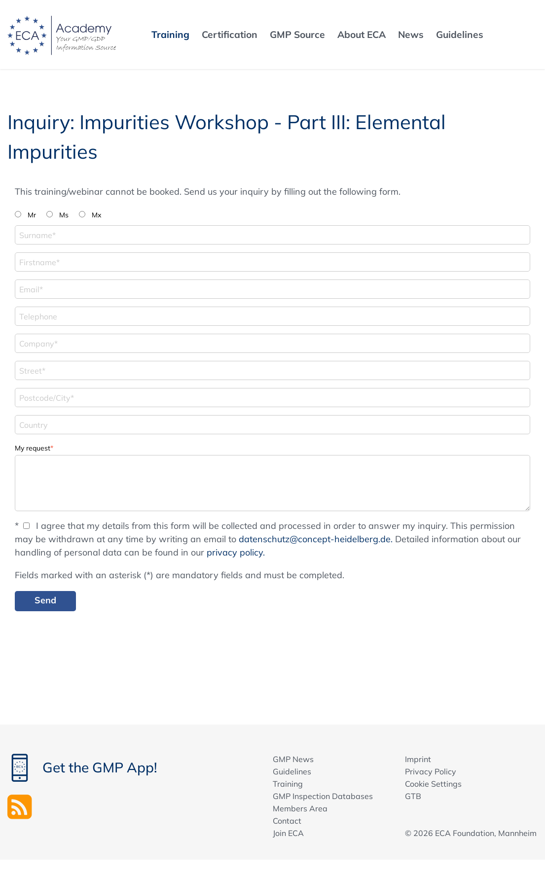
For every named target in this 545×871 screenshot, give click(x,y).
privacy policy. (236, 552)
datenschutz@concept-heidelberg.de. (316, 539)
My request (34, 447)
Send (45, 600)
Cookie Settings (433, 784)
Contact (287, 821)
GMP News (293, 759)
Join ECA (288, 833)
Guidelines (292, 771)
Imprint (418, 759)
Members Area (300, 808)
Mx (96, 214)
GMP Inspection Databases (323, 796)
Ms (64, 214)
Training (288, 784)
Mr (32, 214)
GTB (413, 796)
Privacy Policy (430, 771)
